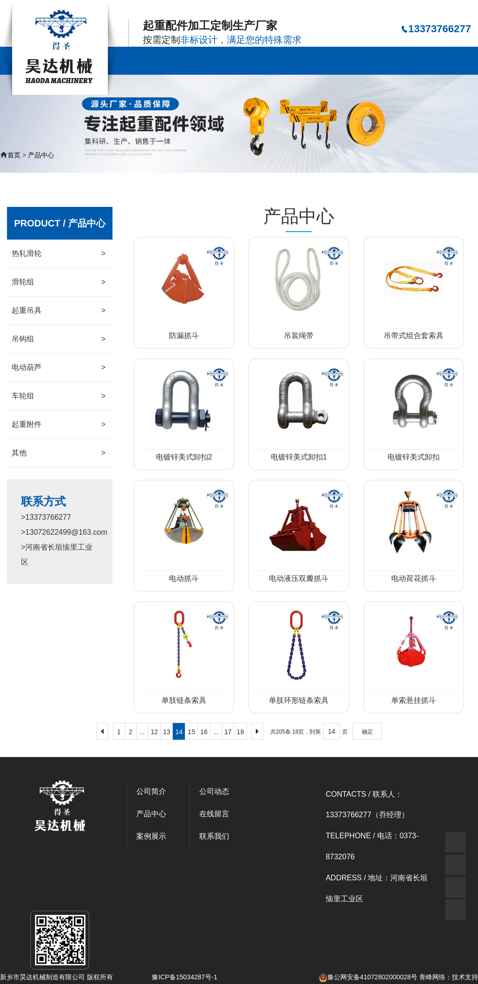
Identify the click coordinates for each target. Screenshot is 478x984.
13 (166, 732)
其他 (58, 453)
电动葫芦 (58, 368)
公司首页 (144, 60)
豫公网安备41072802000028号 (368, 977)
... (142, 732)
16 (204, 732)
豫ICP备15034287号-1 (184, 977)
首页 (14, 155)
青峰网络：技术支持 (448, 977)
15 (191, 732)
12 (154, 732)
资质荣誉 (366, 60)
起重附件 (58, 425)
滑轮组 (58, 282)
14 (179, 732)
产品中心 (233, 60)
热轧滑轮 (58, 254)
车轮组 (58, 396)
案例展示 (277, 60)
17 (228, 732)
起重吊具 (58, 311)
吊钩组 (58, 339)
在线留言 (411, 60)
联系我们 (456, 60)
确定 (367, 732)
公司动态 (322, 60)
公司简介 (188, 60)
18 (240, 732)
